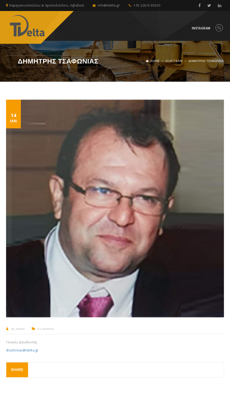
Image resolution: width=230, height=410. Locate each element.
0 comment (43, 329)
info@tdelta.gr (106, 5)
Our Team (174, 61)
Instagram (201, 28)
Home (154, 61)
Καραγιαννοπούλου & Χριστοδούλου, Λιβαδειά (45, 5)
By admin (15, 329)
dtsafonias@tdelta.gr (22, 350)
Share (17, 370)
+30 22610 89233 (145, 5)
